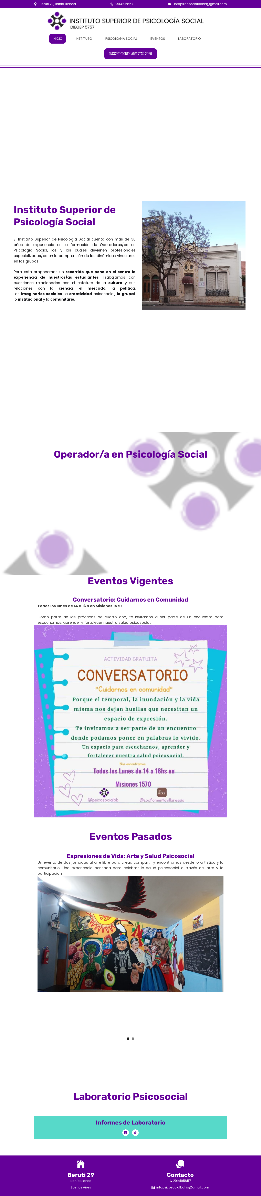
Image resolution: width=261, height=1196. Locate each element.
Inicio (57, 38)
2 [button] (133, 1038)
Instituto (83, 38)
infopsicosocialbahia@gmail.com (200, 4)
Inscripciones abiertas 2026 (130, 53)
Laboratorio (189, 38)
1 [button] (128, 1038)
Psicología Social (121, 38)
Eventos (157, 38)
